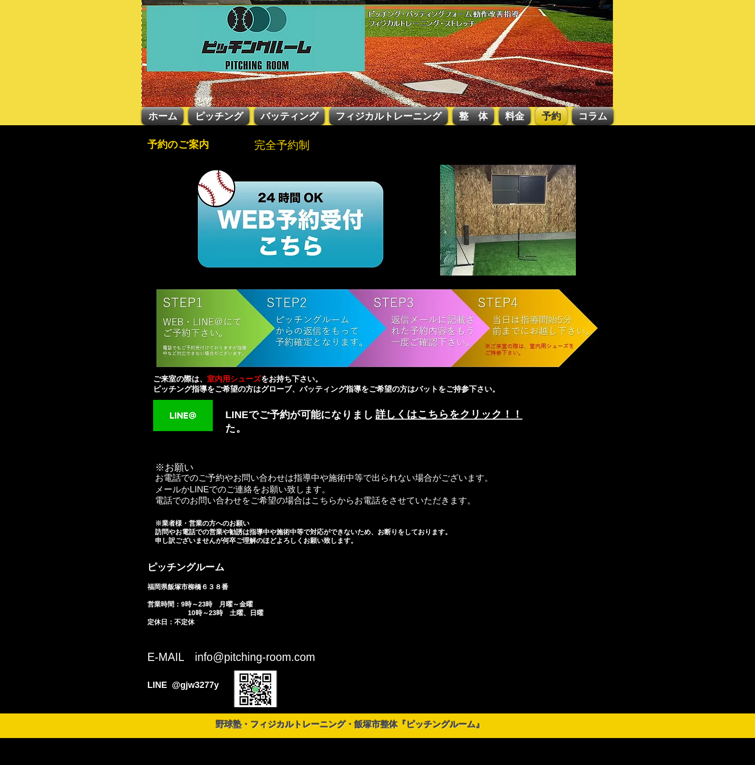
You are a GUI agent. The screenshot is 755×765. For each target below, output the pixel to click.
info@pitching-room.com (255, 657)
